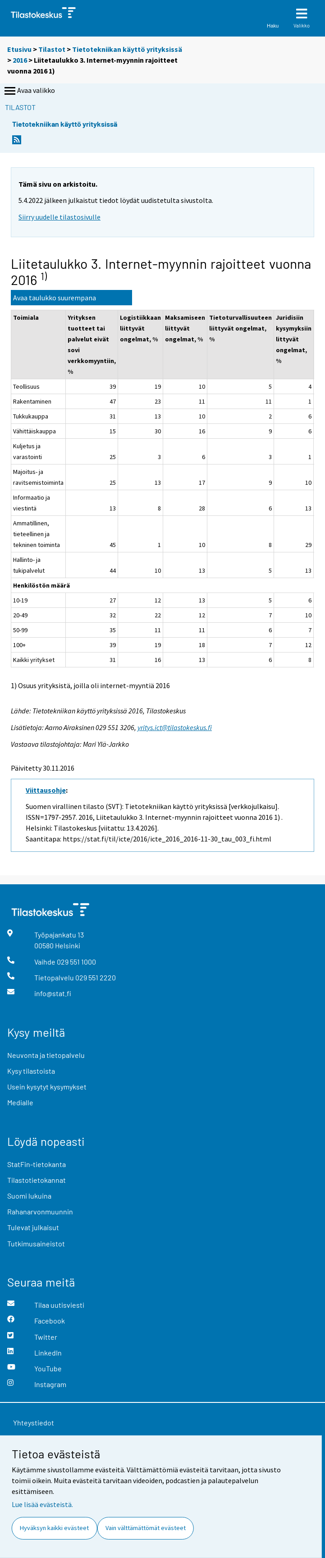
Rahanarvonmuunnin (40, 1211)
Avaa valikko (29, 91)
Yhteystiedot (33, 1422)
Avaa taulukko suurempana (54, 297)
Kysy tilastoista (31, 1070)
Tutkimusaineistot (36, 1243)
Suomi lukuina (29, 1195)
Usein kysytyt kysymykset (47, 1086)
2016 (20, 59)
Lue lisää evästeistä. (42, 1504)
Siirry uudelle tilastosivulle (59, 216)
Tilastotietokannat (36, 1180)
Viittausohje (46, 790)
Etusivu (19, 49)
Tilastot (51, 49)
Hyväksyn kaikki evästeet (54, 1528)
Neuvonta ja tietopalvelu (46, 1055)
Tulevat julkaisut (33, 1227)
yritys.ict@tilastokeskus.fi (174, 727)
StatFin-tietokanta (36, 1164)
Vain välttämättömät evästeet (145, 1528)
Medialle (20, 1102)
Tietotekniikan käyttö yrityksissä (127, 49)
